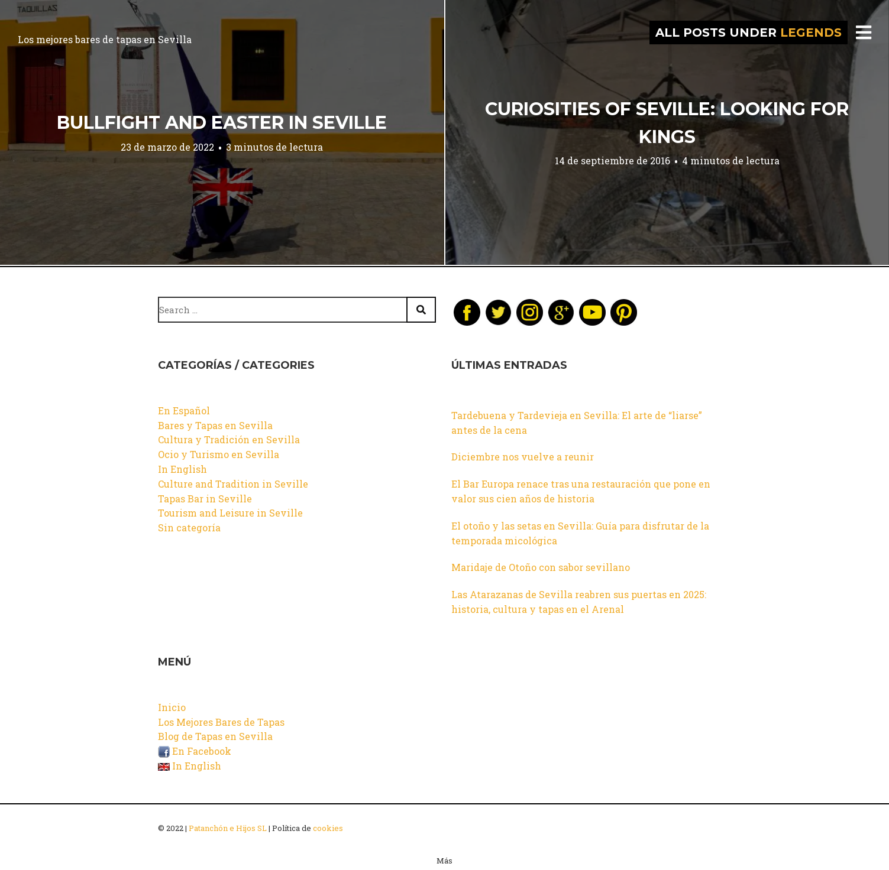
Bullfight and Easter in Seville (222, 123)
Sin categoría (189, 527)
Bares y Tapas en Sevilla (215, 425)
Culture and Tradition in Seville (233, 484)
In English (182, 469)
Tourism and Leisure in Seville (230, 513)
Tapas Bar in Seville (205, 498)
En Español (184, 410)
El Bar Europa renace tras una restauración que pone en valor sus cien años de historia (580, 491)
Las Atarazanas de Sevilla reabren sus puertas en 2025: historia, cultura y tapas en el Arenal (578, 601)
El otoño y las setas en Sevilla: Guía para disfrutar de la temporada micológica (580, 533)
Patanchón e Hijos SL (228, 828)
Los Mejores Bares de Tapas (221, 722)
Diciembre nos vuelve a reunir (522, 456)
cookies (328, 828)
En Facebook (194, 751)
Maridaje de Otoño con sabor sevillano (540, 567)
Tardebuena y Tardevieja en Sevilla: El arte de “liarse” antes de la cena (576, 422)
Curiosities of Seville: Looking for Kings (667, 123)
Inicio (172, 707)
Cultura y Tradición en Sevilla (229, 439)
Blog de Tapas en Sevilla (215, 736)
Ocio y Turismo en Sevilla (218, 454)
